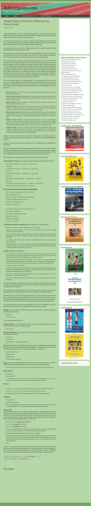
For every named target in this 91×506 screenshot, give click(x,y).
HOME (6, 16)
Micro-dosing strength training (69, 120)
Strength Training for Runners (68, 61)
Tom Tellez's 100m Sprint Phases (69, 100)
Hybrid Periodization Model (68, 105)
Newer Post (7, 497)
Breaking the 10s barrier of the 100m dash (71, 112)
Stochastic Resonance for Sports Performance (72, 94)
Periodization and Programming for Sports (71, 59)
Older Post (52, 497)
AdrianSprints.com (20, 7)
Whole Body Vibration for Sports (69, 65)
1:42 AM (25, 456)
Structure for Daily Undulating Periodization (72, 90)
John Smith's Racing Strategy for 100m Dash (72, 98)
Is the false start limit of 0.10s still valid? (71, 116)
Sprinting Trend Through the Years (69, 68)
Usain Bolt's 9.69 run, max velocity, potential (72, 109)
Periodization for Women (68, 101)
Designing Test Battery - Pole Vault (70, 77)
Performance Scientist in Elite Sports (70, 83)
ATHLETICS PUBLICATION (29, 16)
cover (78, 357)
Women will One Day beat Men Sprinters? (71, 89)
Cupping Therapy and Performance (70, 92)
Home (29, 497)
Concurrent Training (66, 85)
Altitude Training (65, 72)
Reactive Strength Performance (69, 74)
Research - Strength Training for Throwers (71, 103)
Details (75, 273)
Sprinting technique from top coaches (70, 111)
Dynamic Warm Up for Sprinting (69, 63)
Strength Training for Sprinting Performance (72, 81)
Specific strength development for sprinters (72, 107)
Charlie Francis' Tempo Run (68, 66)
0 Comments (32, 456)
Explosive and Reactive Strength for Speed (72, 96)
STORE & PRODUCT (46, 16)
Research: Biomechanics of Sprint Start (71, 76)
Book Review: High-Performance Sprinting (71, 70)
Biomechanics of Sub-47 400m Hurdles (71, 87)
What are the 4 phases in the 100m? (70, 118)
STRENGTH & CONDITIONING (19, 458)
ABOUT (15, 16)
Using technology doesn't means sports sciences (73, 114)
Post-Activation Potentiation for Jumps (71, 79)
